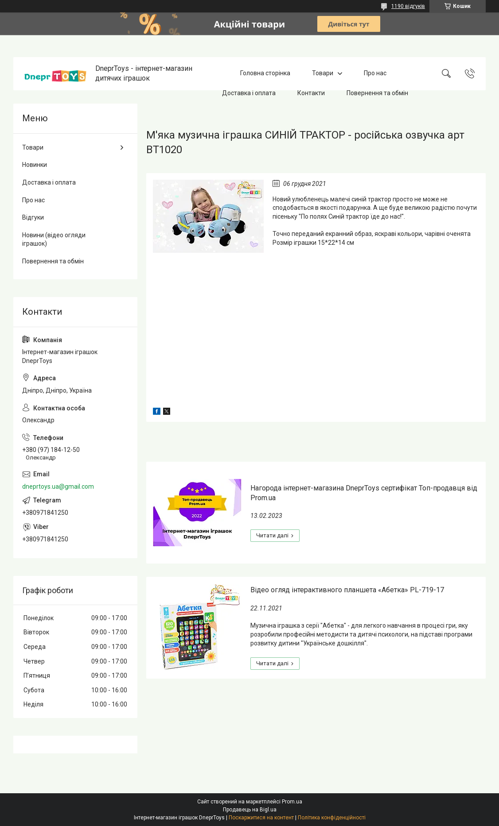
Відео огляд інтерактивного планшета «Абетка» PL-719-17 (347, 590)
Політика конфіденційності (332, 817)
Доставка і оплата (249, 92)
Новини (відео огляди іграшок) (54, 239)
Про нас (375, 73)
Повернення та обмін (377, 92)
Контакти (311, 92)
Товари (322, 73)
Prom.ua (292, 802)
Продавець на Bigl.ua (250, 810)
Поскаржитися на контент (261, 817)
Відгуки (33, 217)
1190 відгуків (408, 6)
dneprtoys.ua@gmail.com (58, 486)
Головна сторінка (265, 73)
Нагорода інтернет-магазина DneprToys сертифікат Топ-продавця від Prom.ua (363, 493)
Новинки (34, 164)
